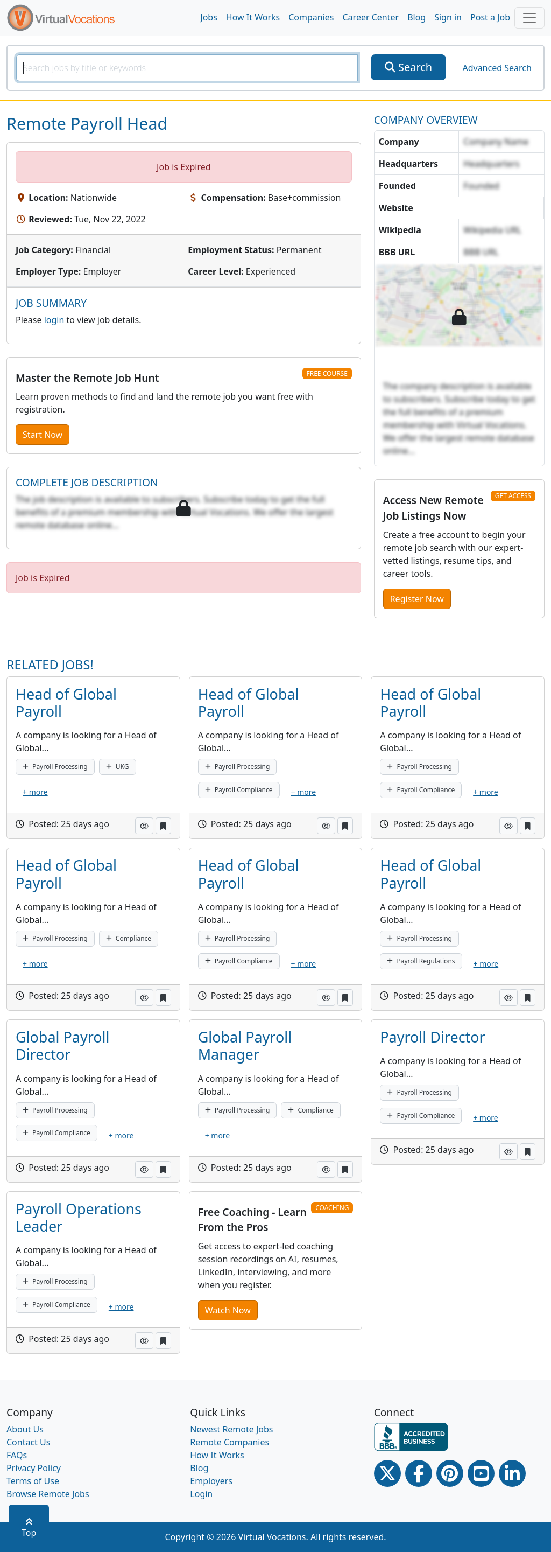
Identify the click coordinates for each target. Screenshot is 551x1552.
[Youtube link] (481, 1473)
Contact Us (28, 1442)
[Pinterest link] (449, 1473)
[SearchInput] (187, 67)
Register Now (417, 599)
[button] (144, 825)
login (54, 320)
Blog (416, 17)
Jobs (208, 17)
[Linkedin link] (512, 1473)
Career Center (371, 17)
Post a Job (490, 17)
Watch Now (228, 1310)
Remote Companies (229, 1442)
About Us (25, 1429)
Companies (311, 17)
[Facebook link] (418, 1473)
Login (201, 1494)
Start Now (42, 435)
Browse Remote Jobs (47, 1494)
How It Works (253, 17)
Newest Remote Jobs (231, 1429)
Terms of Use (32, 1481)
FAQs (16, 1455)
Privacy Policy (33, 1468)
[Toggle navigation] (529, 18)
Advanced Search (496, 68)
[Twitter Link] (387, 1473)
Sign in (448, 17)
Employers (211, 1481)
